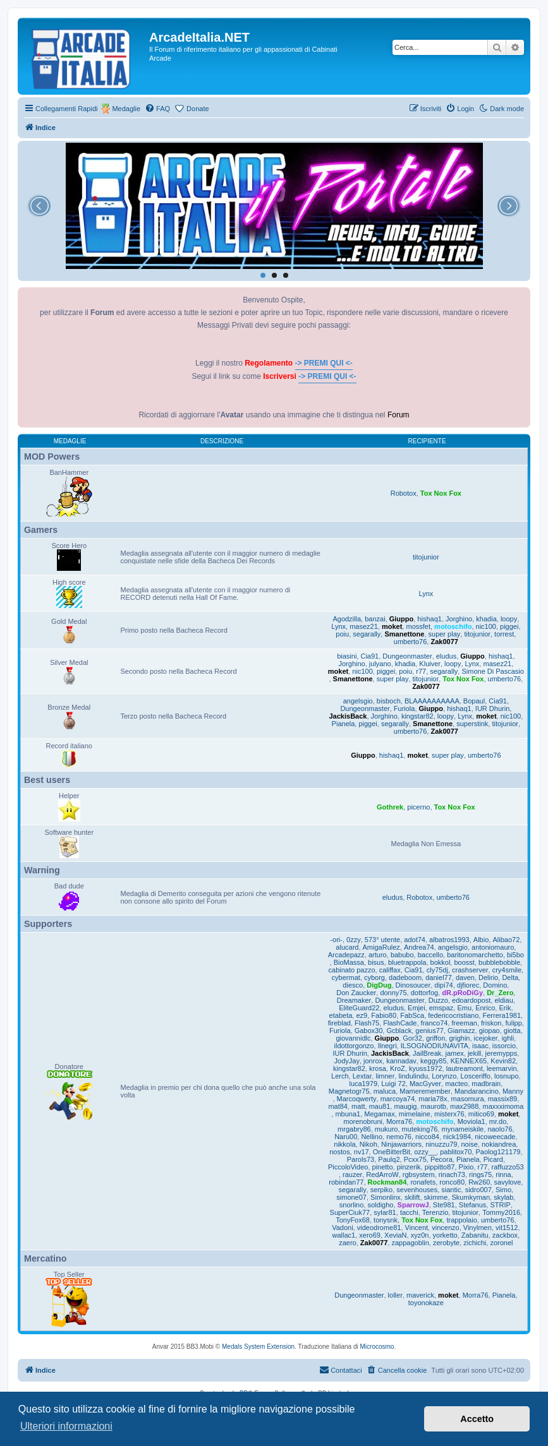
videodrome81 (379, 1227)
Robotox (404, 493)
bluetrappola (407, 962)
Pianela (343, 723)
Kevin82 (503, 1061)
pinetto (382, 1167)
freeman (464, 1023)
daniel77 (438, 977)
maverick (420, 1295)
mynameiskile (463, 1129)
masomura (467, 1098)
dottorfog (424, 992)
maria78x (432, 1098)
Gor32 (412, 1038)
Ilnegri (387, 1045)
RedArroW (382, 1174)
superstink (472, 723)
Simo (503, 1189)
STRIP (500, 1205)
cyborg (374, 977)
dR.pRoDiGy (462, 992)
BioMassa (349, 962)
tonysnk (386, 1220)
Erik (505, 1008)
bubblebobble (499, 962)
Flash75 (367, 1023)
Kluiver (430, 663)
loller (395, 1295)
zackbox (505, 1235)
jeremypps (501, 1053)
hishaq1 (429, 619)
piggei (509, 626)
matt (358, 1106)
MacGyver (425, 1083)
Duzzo (438, 1000)
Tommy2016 (501, 1212)
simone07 (351, 1197)
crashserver (470, 970)
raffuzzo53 (508, 1167)
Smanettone (404, 634)
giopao (489, 1030)
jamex (454, 1053)
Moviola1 (471, 1121)
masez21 (364, 626)
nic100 (486, 626)
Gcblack (398, 1030)
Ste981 (444, 1205)
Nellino (371, 1136)
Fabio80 (383, 1015)
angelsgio (358, 701)
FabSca (412, 1015)
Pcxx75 (415, 1159)
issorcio (504, 1045)
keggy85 (433, 1061)
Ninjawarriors (401, 1144)
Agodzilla (346, 619)
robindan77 (346, 1182)
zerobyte (446, 1242)
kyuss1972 (425, 1068)
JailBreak (427, 1053)
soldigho (380, 1205)
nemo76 (398, 1136)
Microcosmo (377, 1346)
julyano (380, 663)
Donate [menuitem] (197, 108)
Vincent (417, 1227)
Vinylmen (477, 1227)
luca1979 (363, 1083)
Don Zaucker (356, 992)
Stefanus (472, 1205)
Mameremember (425, 1091)
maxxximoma (502, 1106)
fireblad (339, 1023)
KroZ (397, 1068)
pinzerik (409, 1167)
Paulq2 (388, 1159)
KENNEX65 (469, 1061)
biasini (346, 656)
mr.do (498, 1121)
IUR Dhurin (492, 708)
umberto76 (410, 641)
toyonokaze (426, 1302)
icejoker (486, 1038)
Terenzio (435, 1212)
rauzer (352, 1174)
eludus (446, 656)
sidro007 (478, 1189)
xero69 (370, 1235)
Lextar (362, 1076)
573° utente (382, 939)
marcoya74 (398, 1098)
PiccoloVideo (348, 1167)
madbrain (486, 1083)
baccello (430, 955)
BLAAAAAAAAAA (432, 701)
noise (469, 1144)
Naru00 (345, 1136)
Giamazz (461, 1030)
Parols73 (360, 1159)
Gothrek (390, 807)
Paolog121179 (497, 1152)
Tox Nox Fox (440, 493)
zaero (347, 1242)
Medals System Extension (258, 1346)
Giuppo (401, 619)
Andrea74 (419, 947)
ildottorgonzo (354, 1045)
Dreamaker (354, 1000)
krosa (377, 1068)
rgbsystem (419, 1174)
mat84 (338, 1106)
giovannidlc (353, 1038)
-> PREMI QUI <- (324, 363)
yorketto (445, 1235)
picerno (418, 807)
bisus (376, 962)
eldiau (503, 1000)
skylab (503, 1197)
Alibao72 (506, 939)
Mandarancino (476, 1091)
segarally (367, 634)
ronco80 (452, 1182)
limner (384, 1076)
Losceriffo (475, 1076)
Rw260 (479, 1182)
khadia (486, 619)
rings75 (480, 1174)
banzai (375, 619)
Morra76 (399, 1121)
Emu (464, 1008)
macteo (456, 1083)
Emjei (416, 1008)
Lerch (340, 1076)
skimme (436, 1197)
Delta (510, 977)
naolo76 (499, 1129)
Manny (512, 1091)
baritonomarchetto (475, 955)
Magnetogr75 (349, 1091)
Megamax (379, 1114)
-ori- (336, 939)
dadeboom (405, 977)
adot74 (414, 939)
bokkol (440, 962)
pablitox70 (456, 1152)
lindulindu (413, 1076)
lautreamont (464, 1068)
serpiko (381, 1189)
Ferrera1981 (501, 1015)
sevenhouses (416, 1189)
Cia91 (369, 656)
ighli (508, 1038)
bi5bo (515, 955)
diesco (353, 985)
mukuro (386, 1129)
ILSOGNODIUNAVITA (434, 1045)
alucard (347, 947)
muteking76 (420, 1129)
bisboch (389, 701)
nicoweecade (495, 1136)
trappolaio (461, 1220)
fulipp (514, 1023)
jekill (474, 1053)
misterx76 (449, 1114)
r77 (421, 671)
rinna (503, 1174)
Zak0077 (444, 641)
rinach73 (452, 1174)
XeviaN (395, 1235)
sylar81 (385, 1212)
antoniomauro (493, 947)
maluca (385, 1091)
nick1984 (457, 1136)
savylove (507, 1182)
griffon (435, 1038)
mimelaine (414, 1114)
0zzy (353, 939)
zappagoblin (410, 1242)
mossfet (418, 626)
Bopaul (474, 701)
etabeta (341, 1015)
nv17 (361, 1152)
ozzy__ (425, 1152)
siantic (451, 1189)
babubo (402, 955)
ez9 (361, 1015)
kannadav (401, 1061)
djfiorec (468, 985)
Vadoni (342, 1227)
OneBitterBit (391, 1152)
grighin (459, 1038)
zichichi (474, 1242)
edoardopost (471, 1000)
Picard (493, 1159)
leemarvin (502, 1068)
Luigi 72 (393, 1083)
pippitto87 (440, 1167)
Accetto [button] (477, 1419)
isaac (480, 1045)
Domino (495, 985)
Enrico (485, 1008)
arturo (377, 955)
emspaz (441, 1008)
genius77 (429, 1030)
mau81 (380, 1106)
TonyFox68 (353, 1220)
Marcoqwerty (357, 1098)
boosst (464, 962)
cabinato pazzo (352, 970)
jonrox (372, 1061)
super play (445, 634)
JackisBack (348, 716)
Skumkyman (471, 1197)
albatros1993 (449, 939)
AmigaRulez (381, 947)
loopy (509, 619)
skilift (412, 1197)
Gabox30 (369, 1030)
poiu (342, 634)
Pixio (466, 1167)
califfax (390, 970)
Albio (481, 939)
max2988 (464, 1106)
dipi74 (443, 985)
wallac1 (344, 1235)
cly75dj (437, 970)
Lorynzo (444, 1076)
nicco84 (427, 1136)
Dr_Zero (500, 992)
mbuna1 (347, 1114)
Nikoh (368, 1144)
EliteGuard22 (359, 1008)
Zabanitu (475, 1235)
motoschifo (453, 626)
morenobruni (362, 1121)
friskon (491, 1023)
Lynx (425, 593)
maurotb (433, 1106)
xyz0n (420, 1235)
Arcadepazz (346, 955)
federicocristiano (453, 1015)
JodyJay (347, 1061)
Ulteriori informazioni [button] (66, 1426)
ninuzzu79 (441, 1144)
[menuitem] (157, 108)
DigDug (379, 985)
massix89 (502, 1098)
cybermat (346, 977)
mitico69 (481, 1114)
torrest (504, 634)
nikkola (344, 1144)
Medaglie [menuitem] (126, 108)
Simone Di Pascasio (492, 671)
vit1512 (507, 1227)
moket (392, 626)
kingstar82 (417, 716)
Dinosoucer (413, 985)
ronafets (422, 1182)
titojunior (426, 557)
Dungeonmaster (407, 656)
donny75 (393, 992)
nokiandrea (499, 1144)
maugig (405, 1106)
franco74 (434, 1023)
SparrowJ (413, 1205)
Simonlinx (385, 1197)
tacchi (409, 1212)
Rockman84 (387, 1182)
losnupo (506, 1076)
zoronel (501, 1242)
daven (465, 977)
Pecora (441, 1159)
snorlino (351, 1205)
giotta (512, 1030)
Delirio (488, 977)
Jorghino (459, 619)
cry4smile (506, 970)
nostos (339, 1152)
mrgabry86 (354, 1129)
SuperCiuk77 (350, 1212)
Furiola (404, 708)
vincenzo (445, 1227)
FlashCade (400, 1023)
